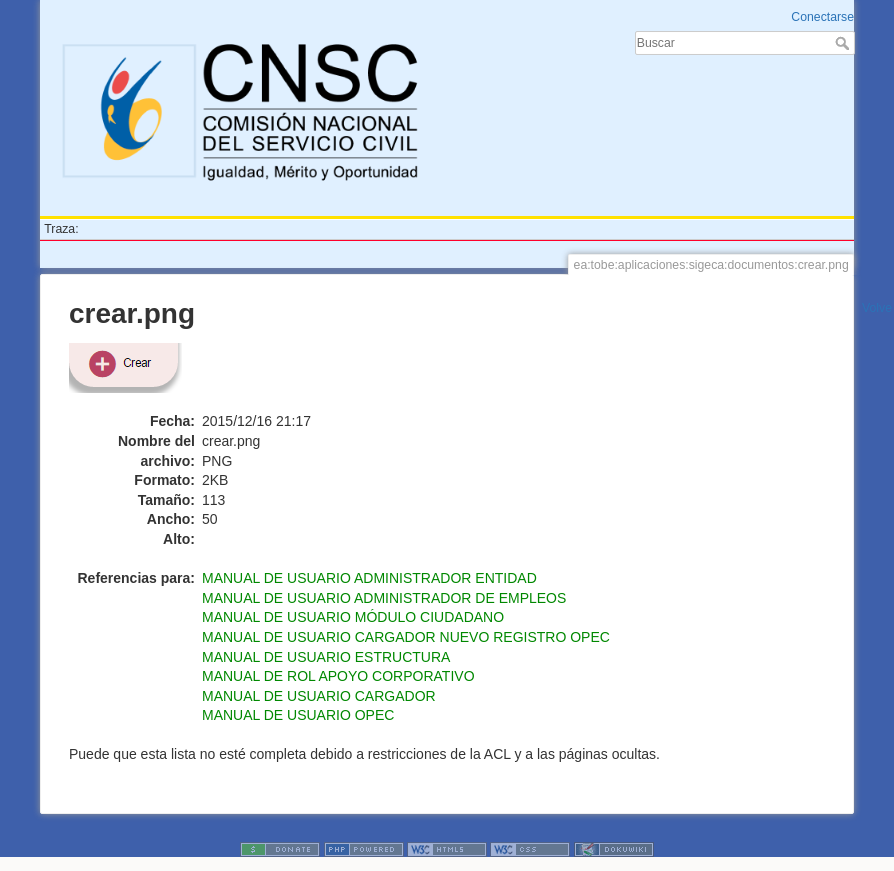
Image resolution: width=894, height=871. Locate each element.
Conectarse (822, 17)
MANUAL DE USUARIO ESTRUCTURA (326, 657)
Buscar (844, 43)
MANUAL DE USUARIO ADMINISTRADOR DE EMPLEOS (384, 598)
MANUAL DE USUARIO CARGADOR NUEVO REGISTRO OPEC (406, 637)
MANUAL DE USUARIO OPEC (298, 715)
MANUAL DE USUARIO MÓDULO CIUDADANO (353, 617)
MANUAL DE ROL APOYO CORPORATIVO (338, 676)
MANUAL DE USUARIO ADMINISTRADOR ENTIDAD (369, 578)
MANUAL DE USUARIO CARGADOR (319, 696)
